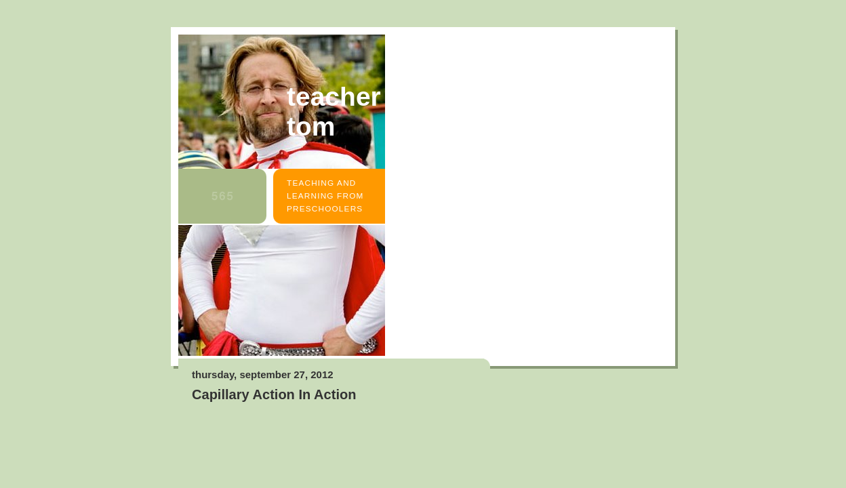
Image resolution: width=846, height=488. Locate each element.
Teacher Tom (334, 111)
